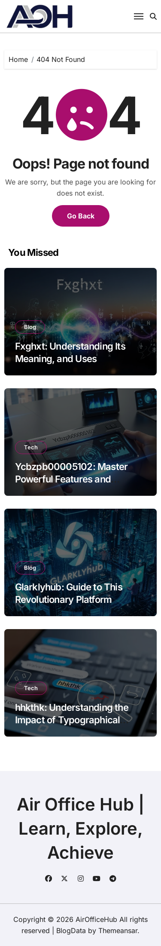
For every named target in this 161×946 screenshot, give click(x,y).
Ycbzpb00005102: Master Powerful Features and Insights (71, 479)
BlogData (71, 930)
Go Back (80, 216)
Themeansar (117, 930)
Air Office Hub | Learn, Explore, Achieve (80, 828)
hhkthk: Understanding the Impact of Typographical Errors (71, 719)
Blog (30, 326)
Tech (31, 447)
